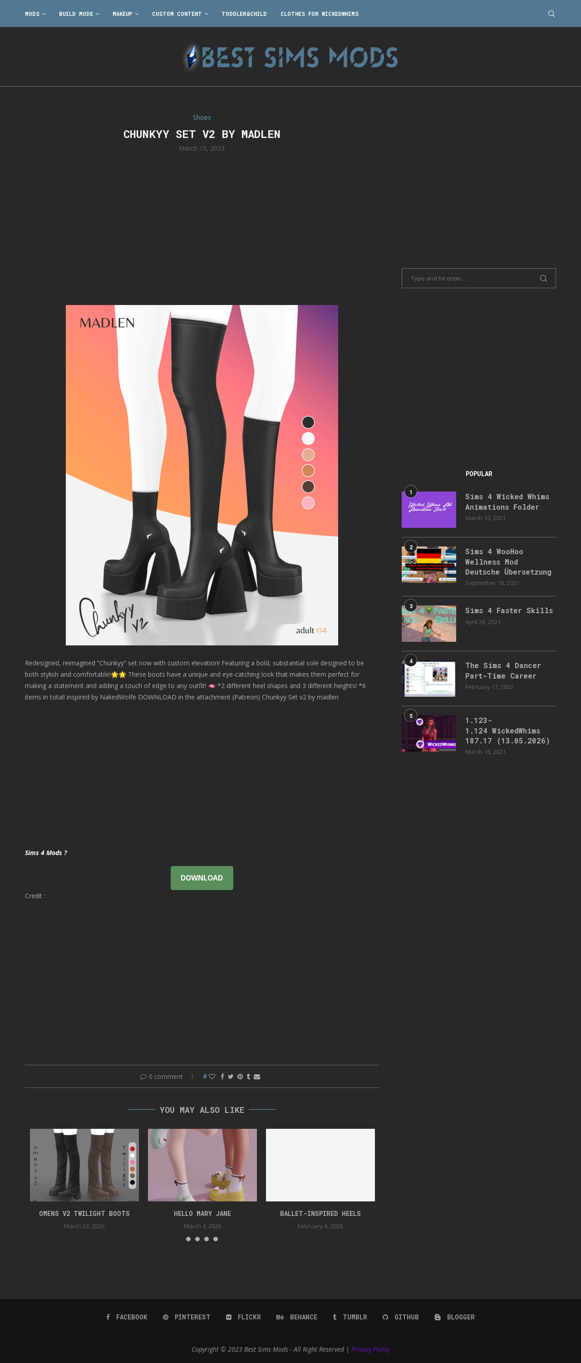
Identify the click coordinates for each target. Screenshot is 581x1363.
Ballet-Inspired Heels (320, 1213)
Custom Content (177, 13)
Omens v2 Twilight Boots (84, 1213)
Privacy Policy (370, 1349)
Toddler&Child (244, 13)
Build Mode (76, 13)
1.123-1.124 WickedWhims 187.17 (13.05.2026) (507, 730)
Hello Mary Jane (202, 1213)
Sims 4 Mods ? (46, 852)
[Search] (551, 13)
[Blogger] (454, 1317)
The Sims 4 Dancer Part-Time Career (503, 670)
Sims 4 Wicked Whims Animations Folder (507, 501)
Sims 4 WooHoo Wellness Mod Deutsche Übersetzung (508, 561)
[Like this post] (212, 1076)
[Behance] (296, 1317)
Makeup (123, 13)
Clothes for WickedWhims (320, 13)
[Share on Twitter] (231, 1076)
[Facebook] (127, 1317)
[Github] (401, 1317)
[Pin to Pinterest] (240, 1076)
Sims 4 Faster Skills (509, 610)
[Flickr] (243, 1317)
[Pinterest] (187, 1317)
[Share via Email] (257, 1076)
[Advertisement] (202, 227)
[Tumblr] (350, 1317)
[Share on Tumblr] (248, 1076)
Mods (32, 13)
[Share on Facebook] (222, 1076)
